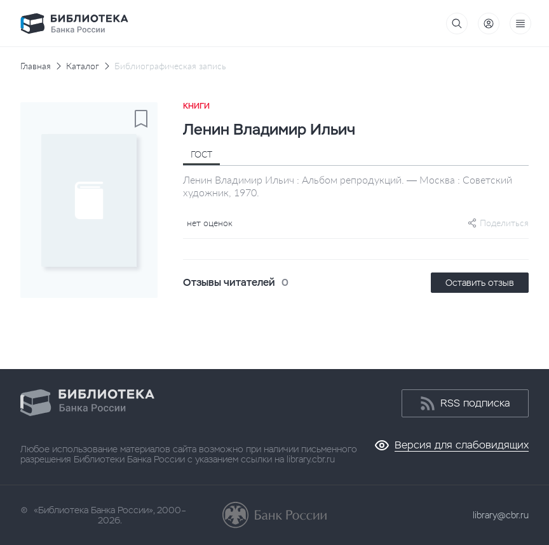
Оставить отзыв (479, 282)
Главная (35, 66)
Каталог (82, 66)
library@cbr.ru (501, 515)
